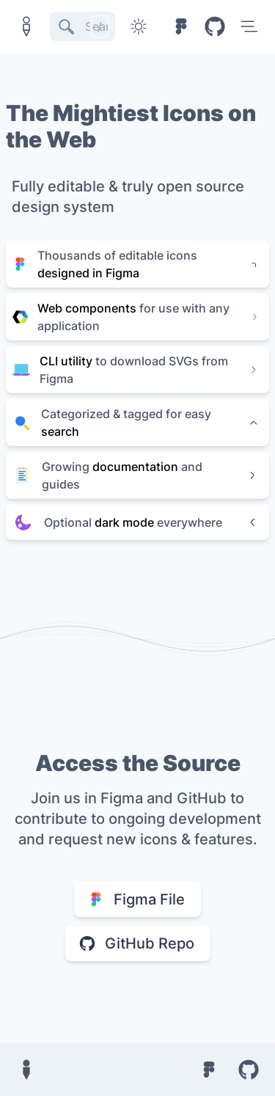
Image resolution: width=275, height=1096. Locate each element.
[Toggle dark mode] (138, 26)
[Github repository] (215, 26)
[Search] (82, 26)
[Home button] (26, 26)
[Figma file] (181, 26)
